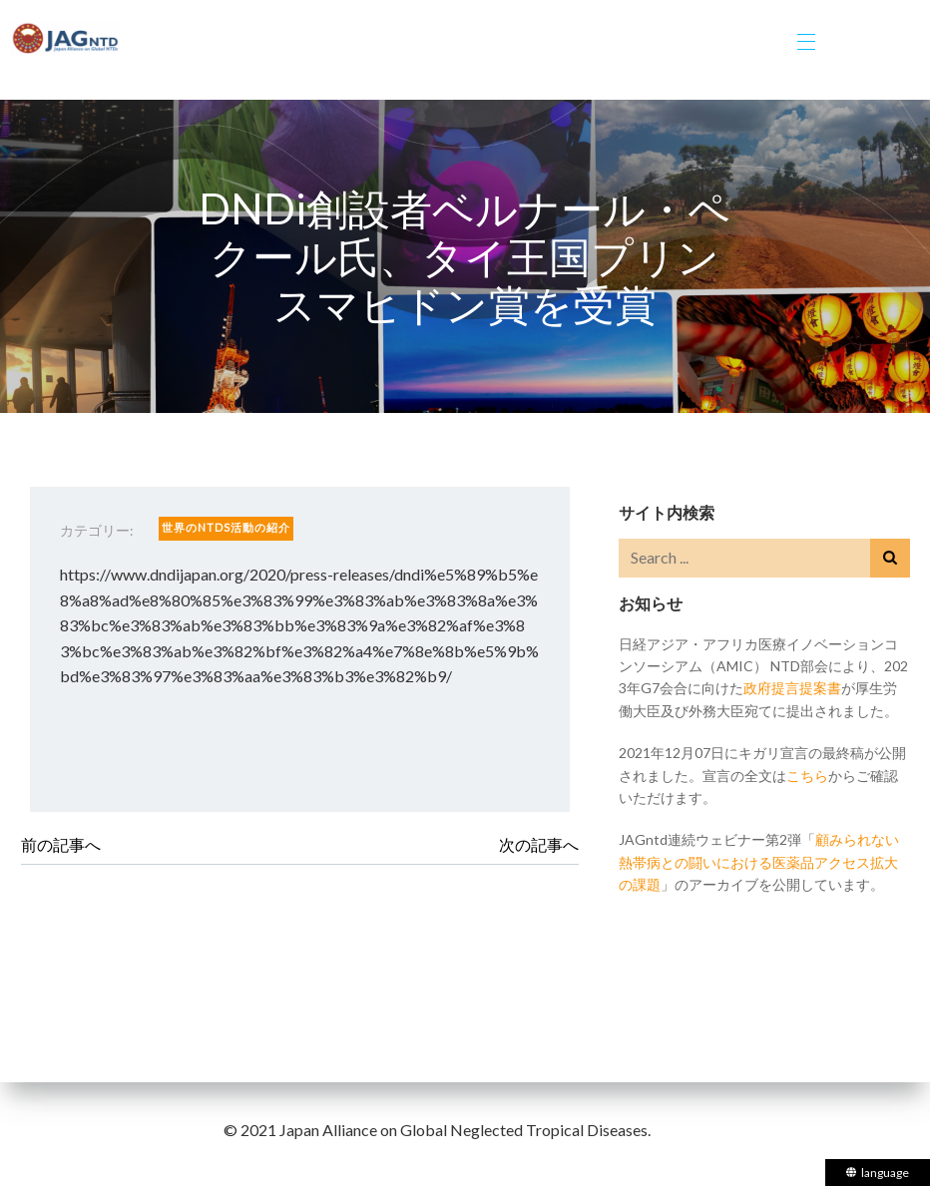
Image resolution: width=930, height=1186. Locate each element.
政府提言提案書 (792, 687)
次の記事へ (539, 844)
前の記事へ (61, 844)
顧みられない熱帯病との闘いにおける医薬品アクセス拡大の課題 (759, 862)
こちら (807, 775)
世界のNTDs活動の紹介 (226, 527)
